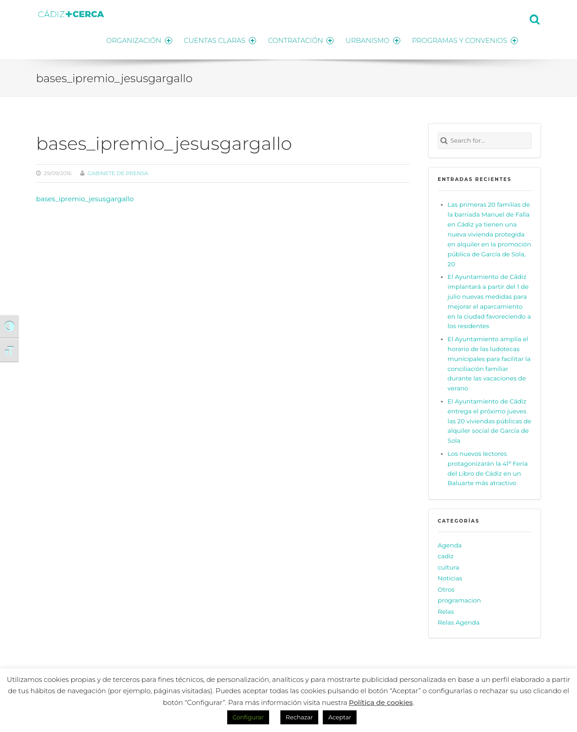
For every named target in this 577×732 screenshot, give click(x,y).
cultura (448, 566)
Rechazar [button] (299, 717)
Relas (446, 610)
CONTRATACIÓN (298, 39)
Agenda (450, 543)
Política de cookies (381, 702)
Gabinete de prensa (117, 172)
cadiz (445, 555)
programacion (459, 599)
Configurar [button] (248, 717)
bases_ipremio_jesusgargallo (85, 197)
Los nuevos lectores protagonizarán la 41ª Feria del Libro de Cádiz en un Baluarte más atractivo (488, 467)
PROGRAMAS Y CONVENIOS (465, 39)
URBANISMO (372, 39)
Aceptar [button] (339, 717)
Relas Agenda (459, 621)
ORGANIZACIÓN (134, 39)
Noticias (450, 577)
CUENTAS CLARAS (216, 39)
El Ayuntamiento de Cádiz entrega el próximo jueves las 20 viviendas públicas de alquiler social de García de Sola (489, 419)
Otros (446, 588)
